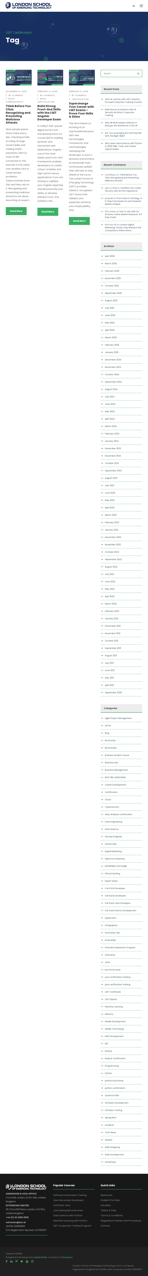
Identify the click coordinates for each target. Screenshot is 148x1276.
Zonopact (67, 1257)
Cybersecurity (14, 102)
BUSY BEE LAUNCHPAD (115, 777)
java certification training (117, 977)
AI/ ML (108, 725)
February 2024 (112, 433)
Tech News (110, 1132)
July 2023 (109, 485)
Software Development (116, 1102)
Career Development (115, 784)
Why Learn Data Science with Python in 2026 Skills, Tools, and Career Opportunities (123, 146)
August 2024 (111, 389)
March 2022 (111, 603)
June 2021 (110, 670)
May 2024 (110, 411)
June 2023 (110, 492)
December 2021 (113, 626)
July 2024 (109, 396)
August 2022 (111, 566)
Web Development (114, 1154)
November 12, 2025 (16, 91)
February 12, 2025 (47, 91)
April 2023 (109, 507)
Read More (16, 211)
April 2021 (109, 685)
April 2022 (109, 596)
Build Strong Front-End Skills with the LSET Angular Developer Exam (49, 112)
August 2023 (111, 478)
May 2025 (109, 322)
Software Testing (113, 1110)
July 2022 (109, 574)
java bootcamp (113, 969)
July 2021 (109, 662)
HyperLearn (110, 917)
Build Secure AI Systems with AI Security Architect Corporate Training (120, 112)
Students (109, 1125)
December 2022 (113, 537)
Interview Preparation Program (120, 947)
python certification (115, 1088)
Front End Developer (115, 888)
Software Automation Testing (70, 1195)
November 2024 (113, 367)
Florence (17, 95)
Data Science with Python (67, 1215)
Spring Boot (110, 1117)
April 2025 (109, 330)
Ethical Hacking (112, 873)
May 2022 (109, 589)
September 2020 (113, 692)
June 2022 (110, 581)
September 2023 (113, 470)
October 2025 (112, 285)
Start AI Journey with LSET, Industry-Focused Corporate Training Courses (123, 101)
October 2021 (111, 640)
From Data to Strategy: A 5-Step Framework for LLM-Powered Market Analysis (123, 201)
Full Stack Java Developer (118, 903)
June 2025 (110, 315)
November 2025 (113, 278)
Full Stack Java (61, 1205)
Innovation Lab (112, 932)
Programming (112, 1065)
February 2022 (112, 611)
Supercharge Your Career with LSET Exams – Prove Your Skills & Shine (81, 110)
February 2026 (112, 270)
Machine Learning (114, 1006)
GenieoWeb (40, 1257)
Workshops (110, 1162)
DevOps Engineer (113, 836)
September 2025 (113, 293)
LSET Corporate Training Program (72, 1225)
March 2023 (111, 515)
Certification (45, 102)
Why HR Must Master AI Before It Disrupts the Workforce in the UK (121, 124)
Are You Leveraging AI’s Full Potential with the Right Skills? (123, 134)
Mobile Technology (114, 1028)
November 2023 (113, 455)
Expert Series (111, 880)
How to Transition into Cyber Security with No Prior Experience (123, 189)
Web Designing (112, 1147)
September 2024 (113, 381)
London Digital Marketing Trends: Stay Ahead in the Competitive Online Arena (123, 227)
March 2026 (111, 263)
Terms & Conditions (112, 1215)
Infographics (111, 925)
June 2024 (110, 404)
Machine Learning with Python (70, 1220)
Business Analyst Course (117, 755)
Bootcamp (110, 740)
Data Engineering (113, 821)
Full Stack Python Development (120, 910)
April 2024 (110, 418)
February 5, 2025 (78, 91)
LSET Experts (111, 999)
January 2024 (112, 441)
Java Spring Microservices (68, 1210)
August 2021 (111, 655)
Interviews (110, 954)
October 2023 (112, 463)
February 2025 (112, 344)
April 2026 (110, 256)
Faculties (106, 1205)
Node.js (108, 1051)
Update (108, 1139)
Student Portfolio (110, 1200)
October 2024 (112, 374)
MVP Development (114, 1036)
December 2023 (113, 448)
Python (108, 1073)
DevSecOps (111, 843)
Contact (105, 1225)
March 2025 (111, 337)
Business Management (116, 770)
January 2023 (111, 529)
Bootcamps (111, 747)
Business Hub (111, 762)
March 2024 (111, 426)
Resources (106, 1195)
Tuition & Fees (108, 1210)
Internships (110, 940)
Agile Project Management (118, 718)
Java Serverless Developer (68, 1200)
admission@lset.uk (16, 1222)
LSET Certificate (113, 991)
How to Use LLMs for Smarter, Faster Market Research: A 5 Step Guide (123, 214)
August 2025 (111, 300)
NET (107, 1043)
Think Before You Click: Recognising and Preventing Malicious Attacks (18, 114)
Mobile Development (115, 1021)
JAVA (107, 962)
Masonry (109, 1014)
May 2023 (109, 500)
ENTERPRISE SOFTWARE (116, 866)
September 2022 (113, 559)
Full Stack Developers (115, 895)
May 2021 (109, 677)
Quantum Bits (112, 1095)
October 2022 (112, 552)
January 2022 (111, 618)
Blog (11, 98)
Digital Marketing (113, 851)
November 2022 (113, 544)
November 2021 (112, 633)
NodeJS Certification (115, 1058)
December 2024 (113, 359)
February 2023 (112, 522)
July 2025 (109, 307)
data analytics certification (118, 814)
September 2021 (113, 648)
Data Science (112, 829)
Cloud (108, 799)
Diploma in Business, (115, 858)
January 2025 (111, 352)
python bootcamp (114, 1080)
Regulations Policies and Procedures (121, 1220)
